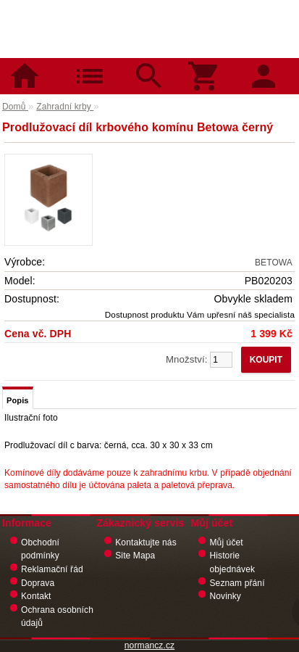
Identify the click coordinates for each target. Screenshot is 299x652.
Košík (209, 65)
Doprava (37, 583)
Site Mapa (135, 555)
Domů (30, 65)
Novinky (225, 596)
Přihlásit (269, 65)
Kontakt (36, 596)
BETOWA (273, 262)
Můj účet (226, 542)
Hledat (149, 65)
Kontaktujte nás (146, 542)
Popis (18, 400)
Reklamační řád (52, 569)
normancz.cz (149, 645)
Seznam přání (236, 583)
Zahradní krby (64, 107)
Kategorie (89, 65)
